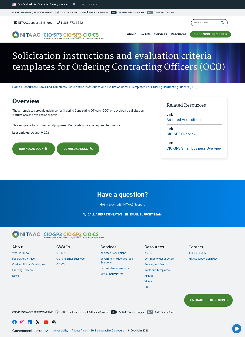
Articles (149, 275)
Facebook (14, 322)
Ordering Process (22, 270)
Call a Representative (102, 214)
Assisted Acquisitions (184, 119)
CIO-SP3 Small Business (70, 258)
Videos (149, 281)
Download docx (31, 149)
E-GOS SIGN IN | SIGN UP (210, 34)
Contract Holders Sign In (208, 300)
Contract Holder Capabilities (28, 264)
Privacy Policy (80, 330)
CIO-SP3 (61, 253)
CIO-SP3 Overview (181, 134)
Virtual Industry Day (111, 273)
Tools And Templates (53, 87)
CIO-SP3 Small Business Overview (194, 148)
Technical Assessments (114, 268)
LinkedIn (30, 322)
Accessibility (60, 330)
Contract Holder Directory (159, 258)
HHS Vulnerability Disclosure (107, 330)
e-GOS (148, 253)
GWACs (145, 34)
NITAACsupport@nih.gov (33, 22)
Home (16, 87)
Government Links (27, 331)
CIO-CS (60, 264)
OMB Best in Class (164, 12)
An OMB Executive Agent (132, 12)
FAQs (148, 287)
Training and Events (156, 264)
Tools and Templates (157, 270)
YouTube (46, 322)
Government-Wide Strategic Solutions (116, 260)
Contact (196, 247)
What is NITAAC (21, 253)
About (131, 34)
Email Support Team (143, 214)
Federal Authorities (23, 258)
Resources (178, 34)
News (15, 275)
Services (160, 34)
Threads (54, 322)
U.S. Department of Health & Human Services (82, 12)
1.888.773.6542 (70, 22)
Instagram (22, 322)
